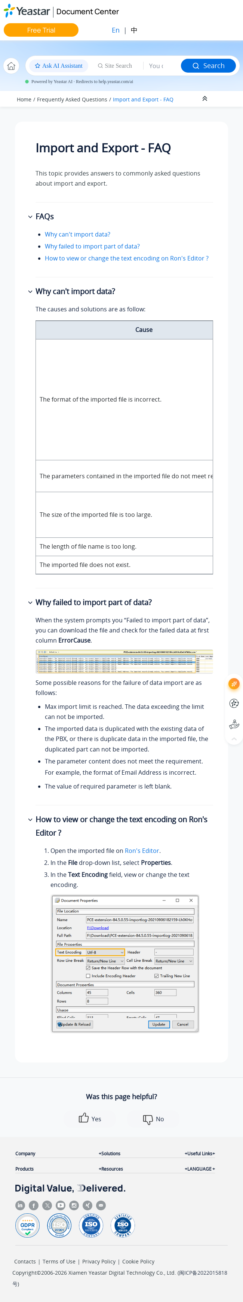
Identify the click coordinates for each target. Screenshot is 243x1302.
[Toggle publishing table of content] (225, 99)
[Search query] (162, 65)
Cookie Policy (138, 1261)
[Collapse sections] (205, 99)
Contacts (25, 1261)
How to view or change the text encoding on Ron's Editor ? (127, 258)
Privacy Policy (99, 1261)
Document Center (87, 11)
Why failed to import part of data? (92, 246)
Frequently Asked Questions (72, 99)
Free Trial (41, 29)
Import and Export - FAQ (143, 99)
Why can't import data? (77, 234)
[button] (31, 217)
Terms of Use (59, 1261)
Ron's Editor (142, 851)
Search (208, 65)
